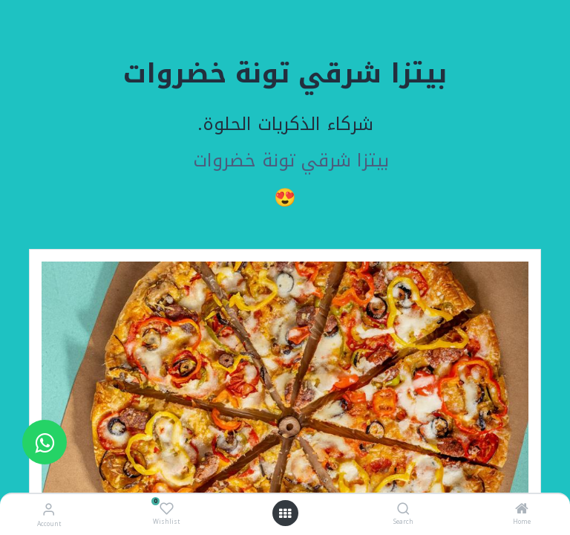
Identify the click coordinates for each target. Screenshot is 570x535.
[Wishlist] (167, 509)
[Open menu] (285, 513)
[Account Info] (49, 509)
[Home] (521, 510)
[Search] (403, 510)
